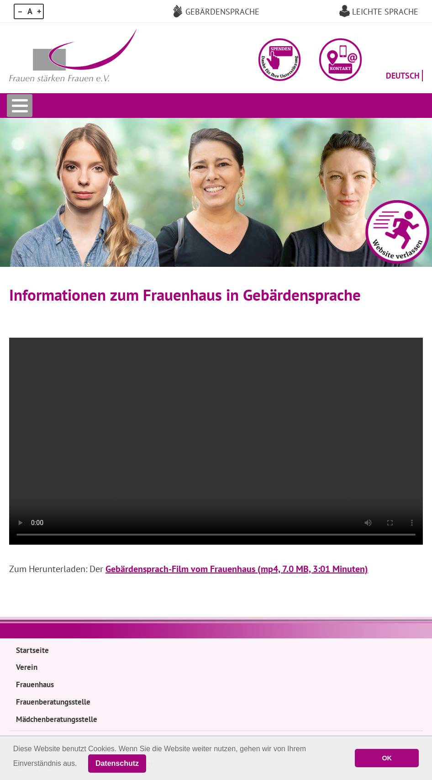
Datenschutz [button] (117, 763)
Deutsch (403, 75)
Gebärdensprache (222, 11)
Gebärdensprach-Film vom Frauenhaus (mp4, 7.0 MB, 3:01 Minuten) (236, 569)
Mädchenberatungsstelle (56, 719)
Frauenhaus (35, 684)
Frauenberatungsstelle (53, 702)
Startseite (32, 650)
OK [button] (387, 758)
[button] (279, 59)
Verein (26, 667)
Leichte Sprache (385, 11)
